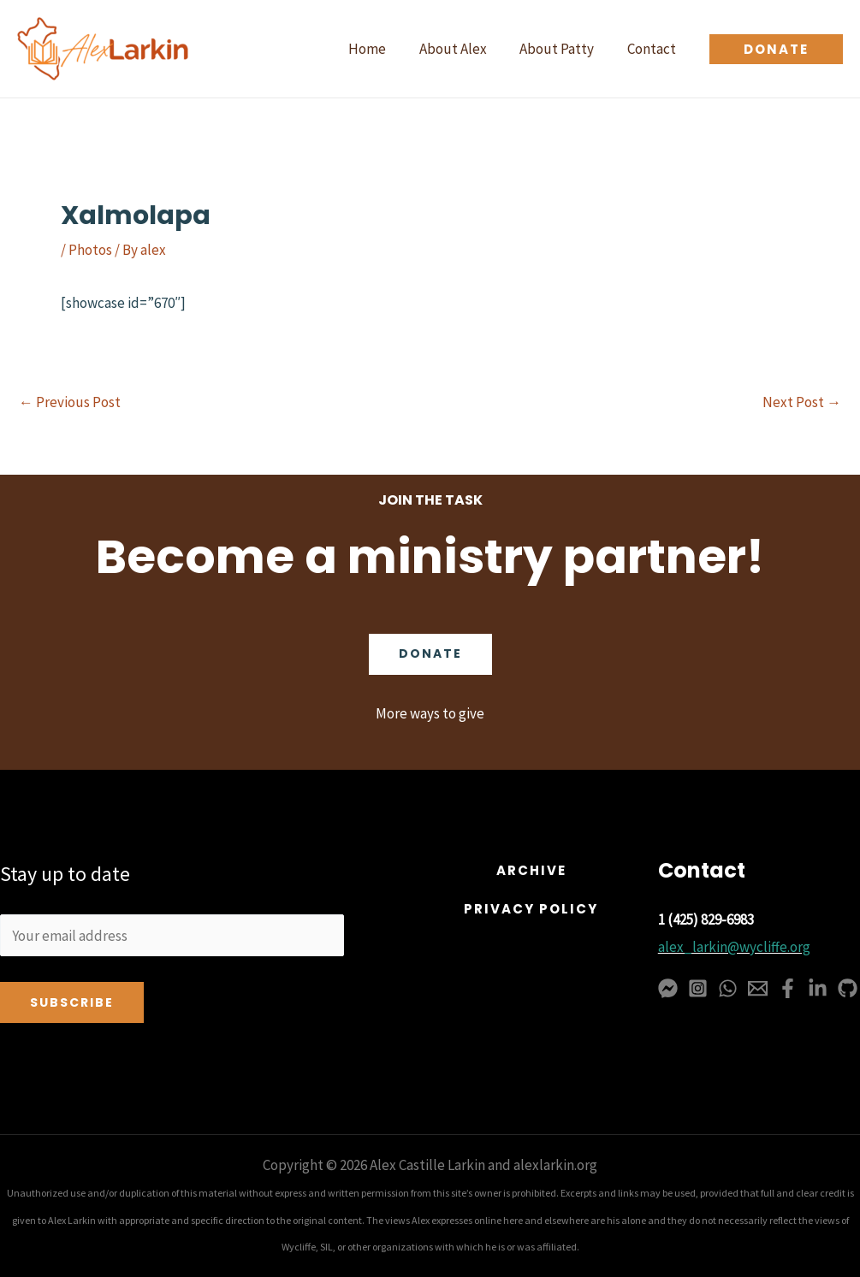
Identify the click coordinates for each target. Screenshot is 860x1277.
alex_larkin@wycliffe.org (734, 946)
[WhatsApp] (728, 988)
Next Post (801, 402)
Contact (653, 48)
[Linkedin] (817, 988)
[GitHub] (847, 988)
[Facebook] (788, 988)
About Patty (562, 48)
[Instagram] (698, 988)
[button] (776, 49)
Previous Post (70, 402)
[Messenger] (668, 988)
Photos (90, 249)
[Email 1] (758, 988)
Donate (430, 654)
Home (381, 48)
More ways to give (430, 713)
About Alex (462, 48)
